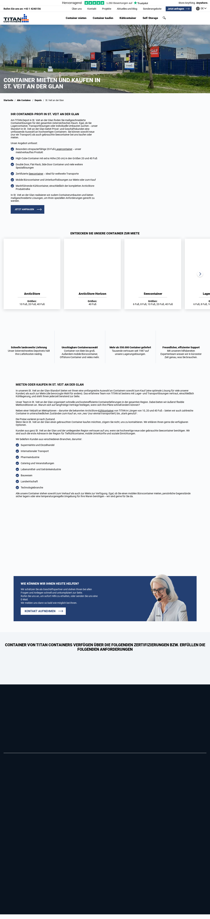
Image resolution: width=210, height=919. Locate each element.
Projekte (106, 8)
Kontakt (91, 8)
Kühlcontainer (128, 18)
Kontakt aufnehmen (40, 611)
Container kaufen (103, 18)
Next (200, 274)
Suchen (164, 17)
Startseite (8, 100)
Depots (38, 100)
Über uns (77, 8)
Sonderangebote (152, 8)
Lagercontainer (63, 149)
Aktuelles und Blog (127, 8)
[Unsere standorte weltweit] (201, 9)
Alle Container (24, 100)
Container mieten (76, 18)
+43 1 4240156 (22, 8)
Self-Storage (150, 18)
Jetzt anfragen (176, 8)
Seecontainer (36, 173)
